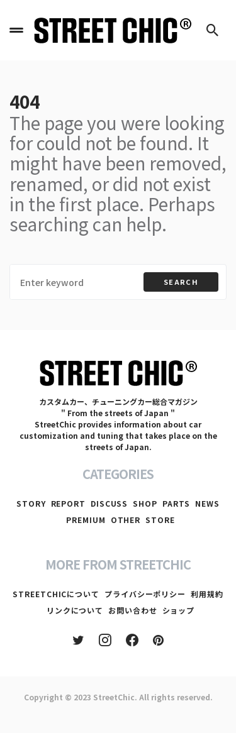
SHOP (145, 503)
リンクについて (75, 610)
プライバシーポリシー (145, 593)
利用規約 (207, 593)
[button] (16, 30)
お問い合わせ (132, 610)
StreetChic (114, 697)
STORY (31, 503)
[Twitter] (78, 640)
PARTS (176, 503)
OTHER (126, 519)
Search (181, 282)
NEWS (207, 503)
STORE (160, 519)
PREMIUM (85, 519)
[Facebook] (132, 640)
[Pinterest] (158, 640)
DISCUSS (109, 503)
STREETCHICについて (56, 593)
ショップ (178, 610)
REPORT (68, 503)
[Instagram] (105, 640)
